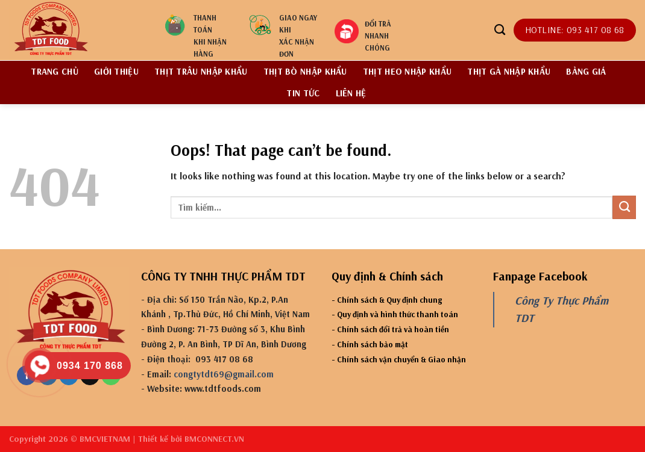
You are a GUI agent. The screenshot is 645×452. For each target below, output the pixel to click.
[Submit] (624, 207)
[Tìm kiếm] (499, 30)
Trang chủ (54, 71)
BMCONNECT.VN (214, 438)
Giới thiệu (116, 71)
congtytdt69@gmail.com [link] (224, 374)
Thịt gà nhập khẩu (508, 71)
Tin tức (302, 93)
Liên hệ (351, 93)
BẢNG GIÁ (586, 71)
